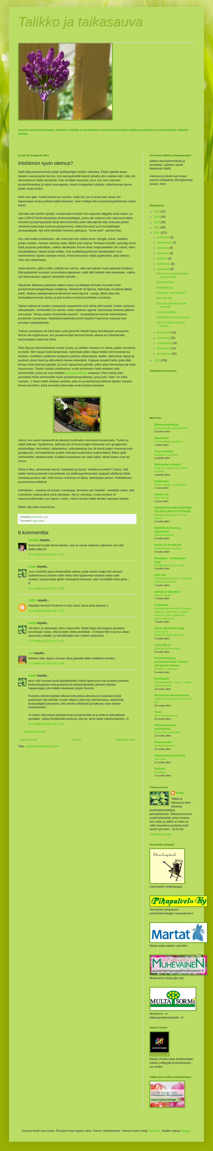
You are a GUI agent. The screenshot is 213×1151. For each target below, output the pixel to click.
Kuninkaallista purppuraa (168, 441)
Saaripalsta (161, 438)
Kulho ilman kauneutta (167, 732)
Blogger (185, 1130)
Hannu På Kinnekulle (167, 545)
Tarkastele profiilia (160, 834)
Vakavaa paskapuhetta (167, 648)
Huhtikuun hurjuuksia (166, 454)
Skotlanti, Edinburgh (165, 668)
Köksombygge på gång (167, 548)
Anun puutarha (164, 451)
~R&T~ (32, 600)
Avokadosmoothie (164, 745)
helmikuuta (164, 348)
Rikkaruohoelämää (166, 424)
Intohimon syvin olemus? (171, 292)
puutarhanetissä (76, 373)
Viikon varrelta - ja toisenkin (170, 484)
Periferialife (161, 678)
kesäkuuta (163, 269)
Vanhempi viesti (125, 739)
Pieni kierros (161, 497)
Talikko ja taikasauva (80, 21)
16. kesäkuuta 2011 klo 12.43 (46, 554)
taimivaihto (38, 520)
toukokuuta (164, 332)
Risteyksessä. (164, 287)
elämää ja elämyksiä (167, 591)
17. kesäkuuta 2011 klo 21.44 (46, 641)
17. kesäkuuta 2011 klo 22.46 (46, 663)
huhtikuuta (163, 338)
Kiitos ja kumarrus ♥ (165, 715)
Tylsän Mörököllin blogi (169, 628)
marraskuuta (165, 242)
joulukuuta (163, 237)
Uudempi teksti (28, 739)
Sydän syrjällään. (166, 312)
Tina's (158, 712)
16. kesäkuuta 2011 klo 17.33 (46, 610)
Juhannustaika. (165, 282)
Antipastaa (161, 605)
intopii (32, 566)
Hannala (159, 768)
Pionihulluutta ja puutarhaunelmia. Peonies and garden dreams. (171, 662)
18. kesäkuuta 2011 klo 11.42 (46, 724)
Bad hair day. (164, 298)
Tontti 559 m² (162, 645)
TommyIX (154, 1130)
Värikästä (159, 772)
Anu (31, 653)
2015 (157, 211)
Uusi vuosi (160, 759)
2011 (157, 232)
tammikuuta (164, 353)
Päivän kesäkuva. (164, 535)
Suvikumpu (161, 481)
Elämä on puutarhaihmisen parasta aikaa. (172, 275)
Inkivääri (33, 540)
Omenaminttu (163, 742)
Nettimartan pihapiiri (167, 464)
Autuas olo (161, 494)
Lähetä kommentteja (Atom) (42, 746)
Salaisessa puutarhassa (169, 755)
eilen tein (160, 575)
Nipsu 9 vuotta (162, 595)
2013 (157, 222)
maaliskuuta (164, 343)
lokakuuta (163, 247)
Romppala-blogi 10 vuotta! (169, 565)
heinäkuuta (164, 263)
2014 (157, 216)
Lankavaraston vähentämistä (170, 428)
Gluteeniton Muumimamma (171, 695)
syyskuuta (163, 253)
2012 (157, 227)
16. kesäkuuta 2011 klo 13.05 (46, 588)
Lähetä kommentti (34, 731)
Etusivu (76, 739)
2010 (157, 360)
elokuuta (162, 258)
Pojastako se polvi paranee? (173, 317)
